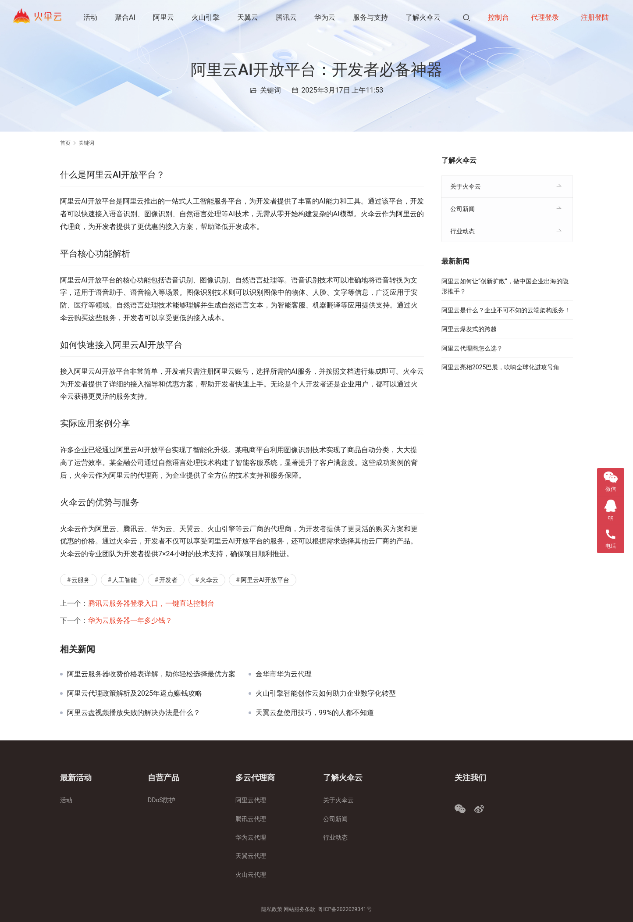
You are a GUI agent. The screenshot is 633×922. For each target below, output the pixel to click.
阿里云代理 (250, 800)
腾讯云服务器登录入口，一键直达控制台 (151, 603)
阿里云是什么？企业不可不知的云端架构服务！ (505, 310)
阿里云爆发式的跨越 (469, 328)
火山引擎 (206, 17)
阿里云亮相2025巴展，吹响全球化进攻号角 (500, 367)
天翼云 (248, 17)
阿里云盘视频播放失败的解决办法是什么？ (133, 713)
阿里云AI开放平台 (265, 579)
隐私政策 (271, 909)
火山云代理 (250, 874)
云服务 (80, 579)
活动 (91, 17)
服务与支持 (371, 17)
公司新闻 (462, 208)
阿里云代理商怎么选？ (472, 348)
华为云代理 (250, 837)
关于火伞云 (465, 186)
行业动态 (462, 231)
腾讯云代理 (250, 818)
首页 (65, 143)
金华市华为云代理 (284, 674)
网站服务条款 (299, 909)
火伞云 (209, 579)
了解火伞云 (119, 52)
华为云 (325, 17)
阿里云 (164, 17)
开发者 (168, 579)
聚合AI (126, 17)
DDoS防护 (161, 800)
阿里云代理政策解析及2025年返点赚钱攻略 (134, 693)
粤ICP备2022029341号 (344, 909)
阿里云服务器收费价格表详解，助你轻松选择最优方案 (151, 674)
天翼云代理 (250, 855)
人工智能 (124, 579)
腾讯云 (287, 17)
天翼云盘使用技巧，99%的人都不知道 (315, 713)
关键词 (270, 90)
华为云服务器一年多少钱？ (130, 620)
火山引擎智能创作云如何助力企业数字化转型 (326, 693)
